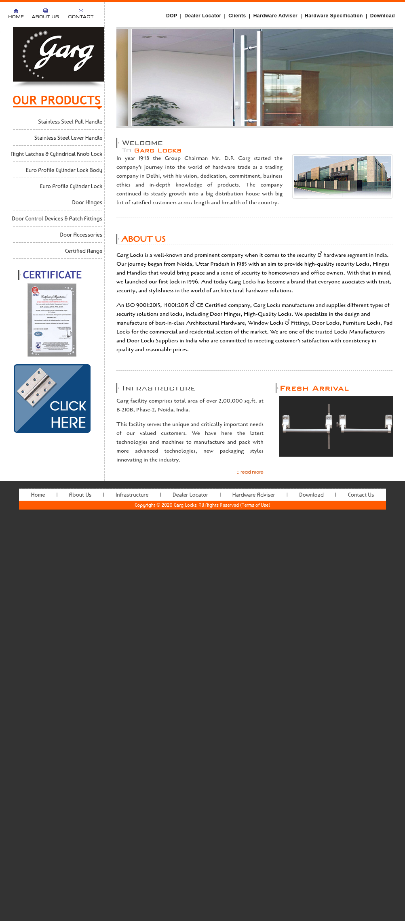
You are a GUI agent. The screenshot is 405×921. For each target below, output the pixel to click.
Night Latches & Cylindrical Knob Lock (56, 154)
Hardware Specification (334, 16)
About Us (45, 17)
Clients (237, 16)
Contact (81, 17)
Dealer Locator (202, 16)
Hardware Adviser (275, 16)
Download (382, 16)
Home (16, 17)
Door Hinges (87, 202)
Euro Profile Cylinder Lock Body (64, 170)
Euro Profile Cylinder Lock (71, 186)
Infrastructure (132, 494)
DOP (171, 16)
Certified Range (83, 251)
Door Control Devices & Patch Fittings (57, 218)
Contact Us (361, 494)
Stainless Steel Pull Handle (70, 121)
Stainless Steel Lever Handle (68, 137)
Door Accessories (81, 234)
